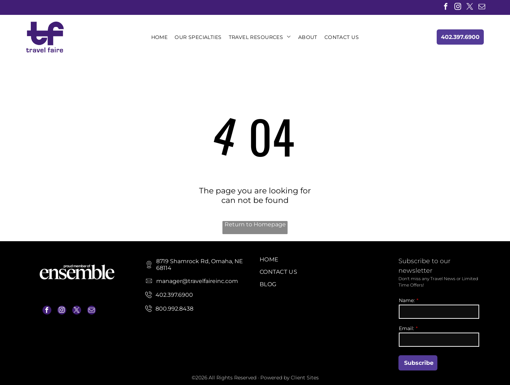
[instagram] (458, 7)
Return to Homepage (255, 224)
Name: (407, 300)
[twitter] (470, 7)
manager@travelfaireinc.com (72, 327)
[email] (482, 7)
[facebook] (446, 7)
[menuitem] (159, 37)
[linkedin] (494, 7)
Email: (406, 328)
